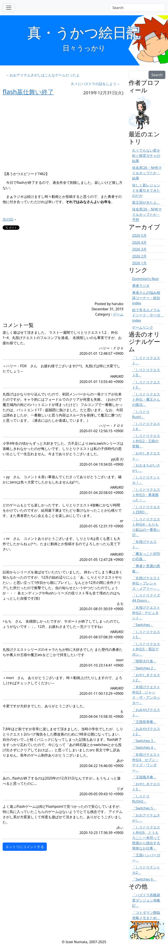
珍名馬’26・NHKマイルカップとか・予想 (147, 214)
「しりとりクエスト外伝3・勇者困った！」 (146, 494)
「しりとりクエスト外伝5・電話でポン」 (146, 649)
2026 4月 (139, 242)
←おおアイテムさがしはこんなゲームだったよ (43, 75)
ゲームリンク (142, 327)
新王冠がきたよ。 (146, 202)
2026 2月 (139, 256)
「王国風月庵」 (144, 777)
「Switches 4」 (144, 747)
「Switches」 (143, 624)
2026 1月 (139, 263)
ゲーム (118, 314)
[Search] (137, 8)
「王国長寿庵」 (144, 721)
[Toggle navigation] (9, 7)
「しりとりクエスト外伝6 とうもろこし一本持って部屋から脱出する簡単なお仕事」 (146, 838)
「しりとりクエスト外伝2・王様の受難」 (146, 441)
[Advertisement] (53, 270)
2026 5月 (139, 235)
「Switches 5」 (144, 808)
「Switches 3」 (144, 740)
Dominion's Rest (145, 278)
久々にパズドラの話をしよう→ (95, 83)
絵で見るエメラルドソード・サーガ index (148, 315)
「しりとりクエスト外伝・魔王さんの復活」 (146, 399)
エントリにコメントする (24, 846)
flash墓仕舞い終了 (28, 92)
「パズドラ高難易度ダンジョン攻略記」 (146, 900)
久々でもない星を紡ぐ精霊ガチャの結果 (146, 155)
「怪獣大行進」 (144, 661)
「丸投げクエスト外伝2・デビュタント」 (146, 612)
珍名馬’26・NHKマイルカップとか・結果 (147, 173)
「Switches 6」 (144, 879)
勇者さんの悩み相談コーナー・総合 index (146, 297)
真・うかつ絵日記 (84, 32)
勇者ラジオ (141, 285)
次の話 (8, 219)
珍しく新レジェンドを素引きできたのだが (146, 190)
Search (157, 74)
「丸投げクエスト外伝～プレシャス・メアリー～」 (146, 583)
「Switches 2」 (144, 668)
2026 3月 (139, 249)
